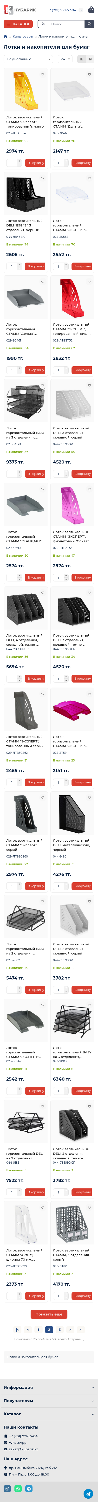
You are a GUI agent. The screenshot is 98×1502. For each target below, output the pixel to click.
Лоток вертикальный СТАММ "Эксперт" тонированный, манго (25, 121)
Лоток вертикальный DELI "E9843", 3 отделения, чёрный (24, 225)
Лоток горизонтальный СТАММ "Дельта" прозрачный (67, 122)
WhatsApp (17, 1442)
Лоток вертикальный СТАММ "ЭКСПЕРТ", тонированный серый (25, 741)
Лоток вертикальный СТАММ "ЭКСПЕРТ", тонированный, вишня (72, 328)
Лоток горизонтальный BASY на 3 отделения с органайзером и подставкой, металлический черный (25, 433)
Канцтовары (23, 36)
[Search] (71, 24)
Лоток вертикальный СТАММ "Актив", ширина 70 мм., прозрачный (24, 1255)
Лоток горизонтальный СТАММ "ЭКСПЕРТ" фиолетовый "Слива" (71, 741)
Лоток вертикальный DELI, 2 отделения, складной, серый (71, 948)
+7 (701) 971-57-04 (61, 10)
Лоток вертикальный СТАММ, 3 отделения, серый (71, 1254)
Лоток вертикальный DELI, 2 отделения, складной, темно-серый (71, 1153)
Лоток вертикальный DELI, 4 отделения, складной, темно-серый (24, 640)
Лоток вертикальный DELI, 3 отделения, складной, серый (71, 432)
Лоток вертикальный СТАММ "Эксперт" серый (24, 844)
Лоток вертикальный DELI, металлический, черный (71, 844)
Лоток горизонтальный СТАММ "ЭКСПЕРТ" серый (22, 1052)
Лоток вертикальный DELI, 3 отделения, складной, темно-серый (71, 640)
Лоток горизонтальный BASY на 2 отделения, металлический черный (25, 949)
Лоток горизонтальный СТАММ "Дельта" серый (20, 329)
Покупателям (49, 1400)
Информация (49, 1387)
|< (17, 1330)
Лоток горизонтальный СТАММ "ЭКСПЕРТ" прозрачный (69, 225)
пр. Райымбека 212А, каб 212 (33, 1468)
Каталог (49, 1414)
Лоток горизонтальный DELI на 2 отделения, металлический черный (25, 1153)
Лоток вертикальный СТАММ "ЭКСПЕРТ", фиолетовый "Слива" (71, 536)
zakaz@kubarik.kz (23, 1449)
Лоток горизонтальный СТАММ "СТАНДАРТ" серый (23, 536)
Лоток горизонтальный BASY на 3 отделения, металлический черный (72, 1052)
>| (80, 1330)
